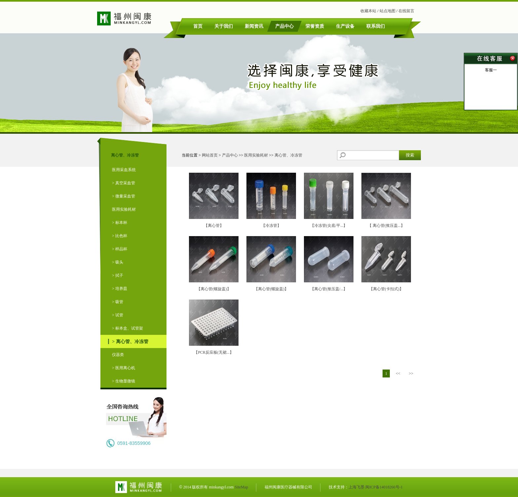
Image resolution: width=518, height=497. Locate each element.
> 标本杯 (119, 222)
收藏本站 (368, 11)
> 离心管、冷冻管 (130, 341)
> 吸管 (117, 302)
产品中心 (230, 155)
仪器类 (118, 354)
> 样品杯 (119, 249)
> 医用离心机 (123, 368)
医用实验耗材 (124, 209)
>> (411, 373)
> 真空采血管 (123, 183)
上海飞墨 (356, 487)
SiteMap (241, 487)
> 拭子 (117, 275)
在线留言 (406, 11)
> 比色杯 (119, 235)
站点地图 (387, 11)
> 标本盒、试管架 (127, 328)
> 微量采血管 (123, 196)
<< (398, 373)
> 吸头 (117, 262)
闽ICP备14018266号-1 (384, 487)
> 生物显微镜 (123, 381)
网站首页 (210, 155)
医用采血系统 (124, 169)
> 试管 (117, 315)
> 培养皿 (119, 288)
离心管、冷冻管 (288, 155)
